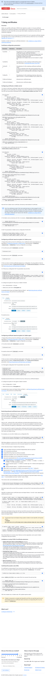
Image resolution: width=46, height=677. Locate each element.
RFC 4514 (30, 495)
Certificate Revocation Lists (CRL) (32, 63)
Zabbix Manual (4, 13)
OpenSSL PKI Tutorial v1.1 (7, 38)
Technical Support (28, 667)
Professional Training (40, 667)
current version (30, 3)
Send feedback (5, 670)
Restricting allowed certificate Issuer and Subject (14, 289)
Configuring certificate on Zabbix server (16, 266)
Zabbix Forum (38, 669)
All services (26, 669)
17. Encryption (13, 13)
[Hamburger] (43, 9)
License (24, 675)
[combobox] (28, 8)
